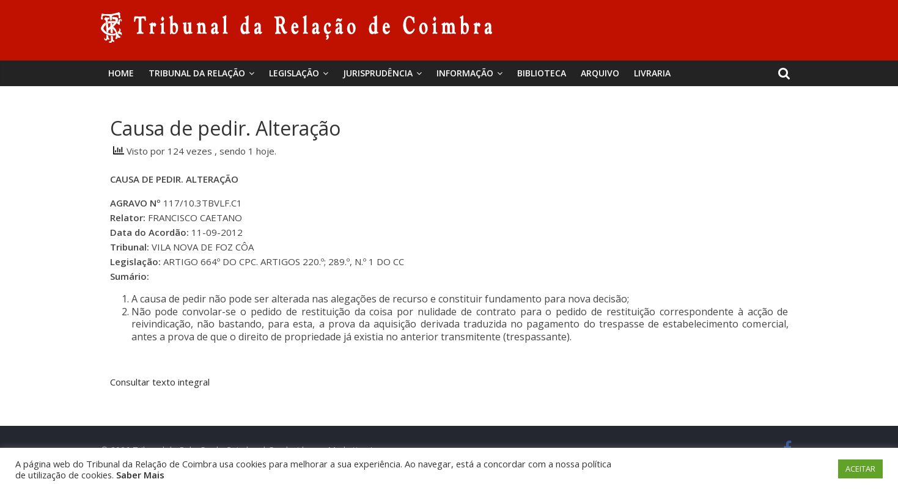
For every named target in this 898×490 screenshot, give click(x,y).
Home (121, 73)
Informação (464, 73)
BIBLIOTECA (541, 73)
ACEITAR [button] (860, 468)
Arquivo (600, 73)
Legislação (294, 73)
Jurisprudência (378, 73)
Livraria (652, 73)
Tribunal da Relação (197, 73)
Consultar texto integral (160, 382)
